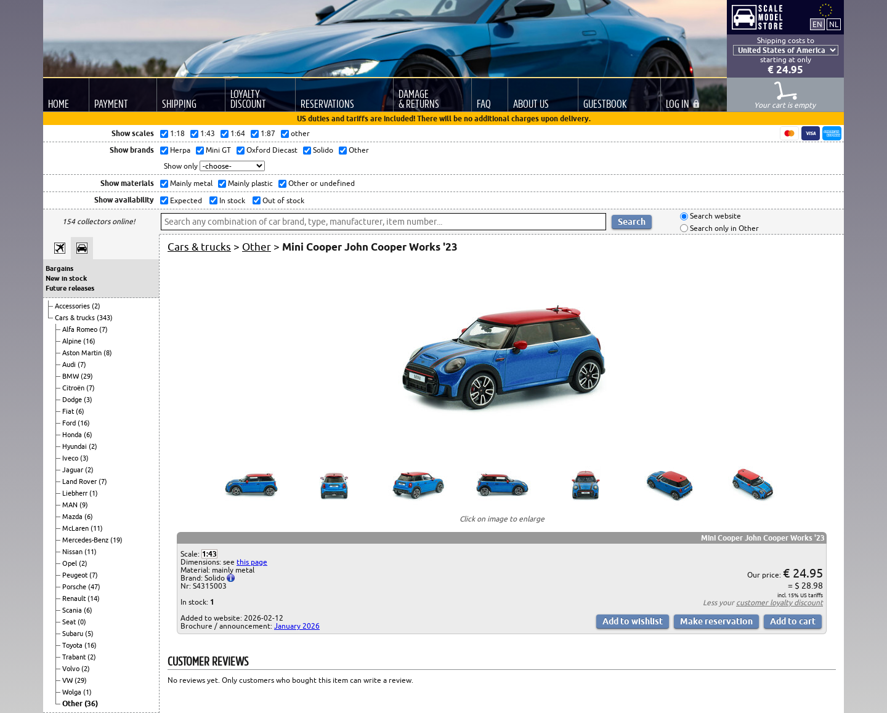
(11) (97, 528)
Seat (70, 622)
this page (252, 562)
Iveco (71, 458)
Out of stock (282, 200)
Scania (73, 610)
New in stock (66, 278)
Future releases (70, 288)
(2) (96, 306)
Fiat (69, 411)
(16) (89, 341)
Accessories (73, 306)
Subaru (73, 633)
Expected (185, 200)
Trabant (74, 657)
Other (73, 703)
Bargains (59, 268)
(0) (82, 622)
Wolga (72, 692)
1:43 (209, 554)
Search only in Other (723, 228)
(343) (105, 317)
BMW (71, 376)
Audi (70, 364)
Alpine (72, 341)
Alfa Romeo (80, 329)
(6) (80, 411)
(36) (91, 703)
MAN (70, 505)
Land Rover (80, 481)
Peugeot (75, 575)
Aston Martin (82, 352)
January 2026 (297, 626)
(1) (93, 493)
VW (68, 680)
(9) (83, 505)
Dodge (73, 399)
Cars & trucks (76, 317)
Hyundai (75, 446)
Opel (70, 563)
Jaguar (73, 469)
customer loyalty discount (779, 602)
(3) (88, 399)
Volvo (71, 668)
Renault (74, 598)
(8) (107, 352)
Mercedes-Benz (86, 540)
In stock (231, 200)
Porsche (75, 586)
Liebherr (75, 493)
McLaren (76, 528)
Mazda (73, 516)
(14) (93, 598)
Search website (714, 216)
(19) (116, 540)
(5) (89, 633)
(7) (103, 329)
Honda (73, 434)
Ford (70, 423)
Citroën (74, 388)
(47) (94, 586)
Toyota (73, 645)
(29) (87, 376)
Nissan (73, 551)
